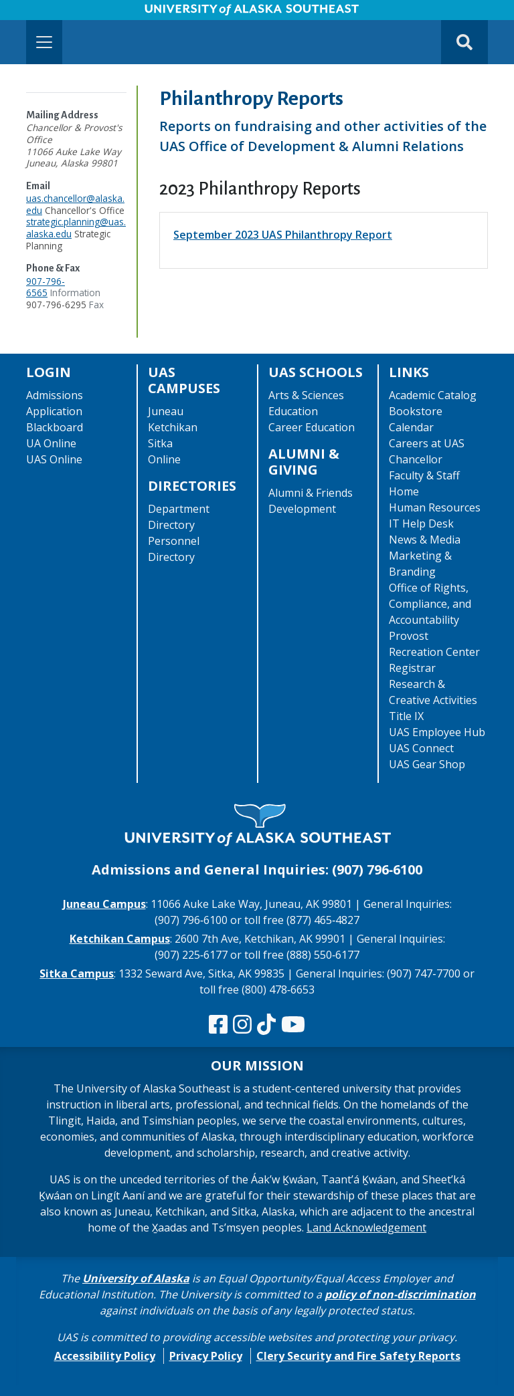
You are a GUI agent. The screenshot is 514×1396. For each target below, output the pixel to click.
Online (164, 459)
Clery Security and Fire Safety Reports (358, 1356)
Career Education (311, 427)
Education (293, 411)
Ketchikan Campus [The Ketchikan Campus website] (120, 938)
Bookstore (415, 411)
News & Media (424, 539)
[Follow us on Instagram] (242, 1025)
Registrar (412, 668)
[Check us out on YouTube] (293, 1025)
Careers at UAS (426, 443)
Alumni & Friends (310, 492)
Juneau (165, 411)
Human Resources (435, 507)
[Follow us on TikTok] (266, 1025)
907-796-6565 (45, 287)
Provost (408, 635)
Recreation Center (434, 652)
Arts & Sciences (306, 395)
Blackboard (54, 427)
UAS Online (54, 459)
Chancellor (415, 459)
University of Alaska (135, 1278)
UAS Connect (421, 748)
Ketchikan (172, 427)
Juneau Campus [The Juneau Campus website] (104, 904)
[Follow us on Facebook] (218, 1025)
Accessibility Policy (104, 1356)
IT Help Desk (421, 523)
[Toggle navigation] (44, 42)
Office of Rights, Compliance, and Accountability (430, 603)
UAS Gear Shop (427, 764)
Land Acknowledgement (366, 1227)
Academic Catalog (433, 395)
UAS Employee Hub (437, 732)
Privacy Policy (205, 1356)
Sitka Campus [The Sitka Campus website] (76, 973)
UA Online (51, 443)
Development (302, 508)
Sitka (160, 443)
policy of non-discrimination (400, 1294)
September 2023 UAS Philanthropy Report (282, 234)
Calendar (411, 427)
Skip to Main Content (62, 13)
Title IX (406, 716)
